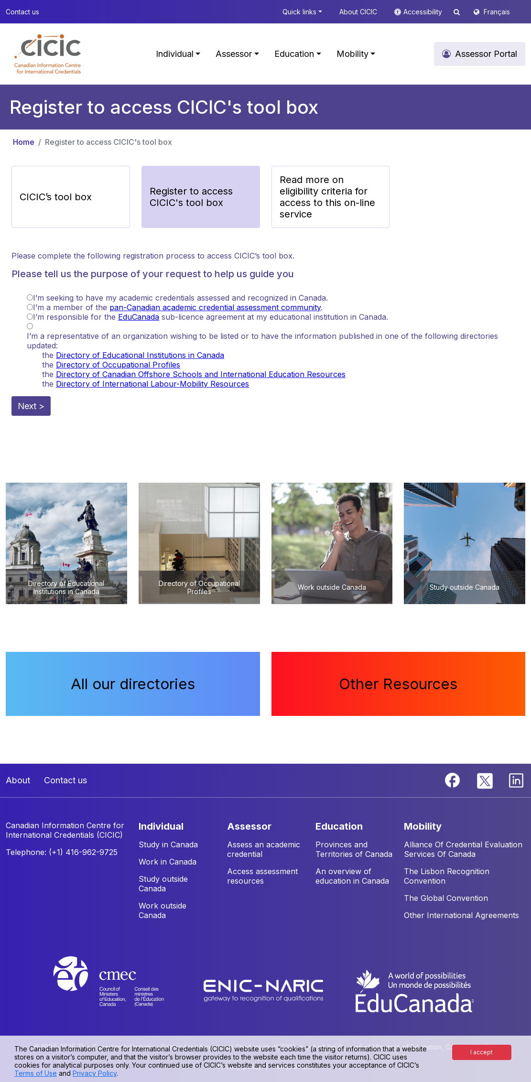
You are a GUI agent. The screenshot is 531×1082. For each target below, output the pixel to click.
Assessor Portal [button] (486, 54)
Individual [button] (175, 54)
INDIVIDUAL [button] (161, 826)
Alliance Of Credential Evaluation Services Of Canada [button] (463, 849)
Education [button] (294, 54)
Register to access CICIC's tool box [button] (191, 196)
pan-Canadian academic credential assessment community (215, 307)
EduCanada (138, 317)
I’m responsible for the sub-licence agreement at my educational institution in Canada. (210, 317)
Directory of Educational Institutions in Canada (140, 355)
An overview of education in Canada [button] (352, 876)
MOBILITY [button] (423, 826)
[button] (47, 54)
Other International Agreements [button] (461, 915)
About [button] (18, 780)
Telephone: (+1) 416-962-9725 (62, 852)
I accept (481, 1052)
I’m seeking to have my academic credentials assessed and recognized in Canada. (180, 298)
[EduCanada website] (414, 990)
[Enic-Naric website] (264, 990)
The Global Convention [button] (446, 898)
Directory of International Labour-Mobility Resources (152, 384)
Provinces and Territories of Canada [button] (353, 849)
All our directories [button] (133, 684)
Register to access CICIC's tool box (108, 142)
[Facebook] (454, 779)
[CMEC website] (121, 990)
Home (23, 142)
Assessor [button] (234, 54)
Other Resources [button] (398, 684)
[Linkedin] (516, 779)
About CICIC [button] (358, 12)
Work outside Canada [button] (162, 910)
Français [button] (497, 12)
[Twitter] (485, 779)
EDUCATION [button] (339, 826)
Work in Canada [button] (167, 861)
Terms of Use (35, 1073)
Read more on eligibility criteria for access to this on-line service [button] (327, 197)
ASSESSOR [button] (249, 826)
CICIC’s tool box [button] (56, 197)
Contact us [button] (22, 12)
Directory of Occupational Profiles (118, 364)
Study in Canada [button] (168, 844)
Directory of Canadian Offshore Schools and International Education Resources (201, 374)
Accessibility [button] (423, 12)
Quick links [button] (299, 12)
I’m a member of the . (178, 307)
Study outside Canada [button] (163, 883)
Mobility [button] (352, 54)
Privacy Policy (95, 1073)
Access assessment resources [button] (262, 876)
